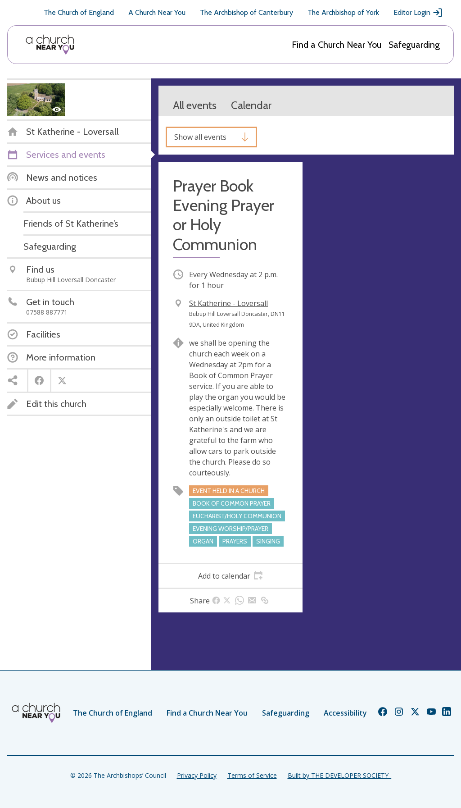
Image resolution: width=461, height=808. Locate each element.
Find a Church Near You (336, 44)
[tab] (230, 576)
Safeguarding (414, 44)
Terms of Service (252, 775)
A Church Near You (156, 12)
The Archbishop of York (343, 12)
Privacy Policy (197, 775)
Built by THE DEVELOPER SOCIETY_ (339, 775)
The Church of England (79, 12)
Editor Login (418, 12)
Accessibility (345, 713)
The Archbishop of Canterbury (246, 12)
